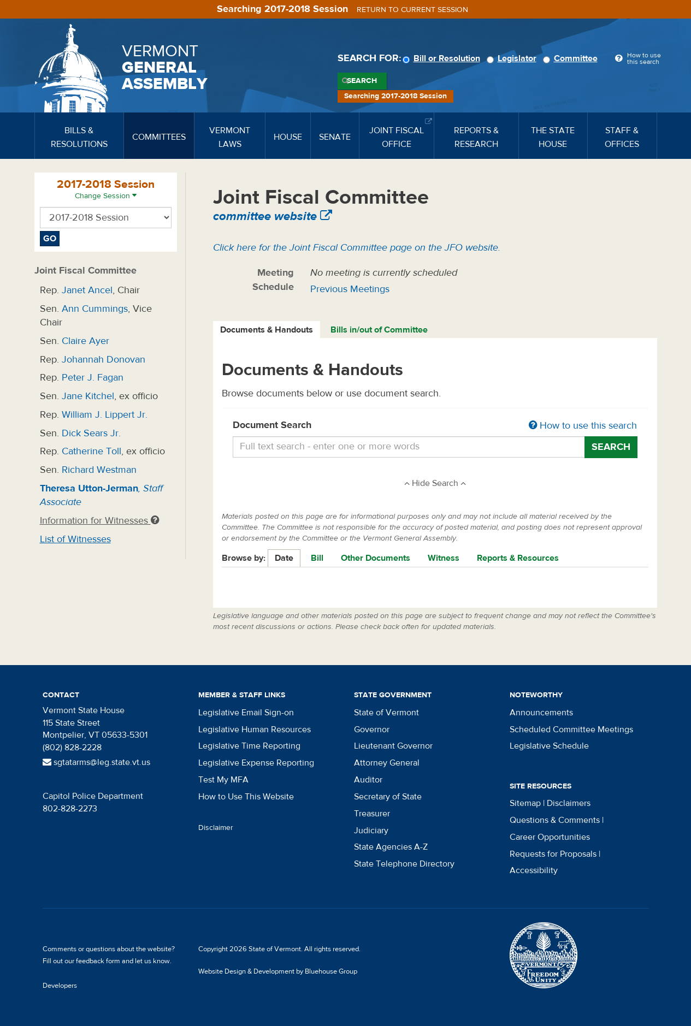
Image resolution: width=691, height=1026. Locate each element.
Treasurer (372, 813)
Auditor (368, 779)
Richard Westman (99, 470)
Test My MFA (223, 779)
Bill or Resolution (443, 58)
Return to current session (412, 10)
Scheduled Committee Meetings (571, 729)
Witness (443, 558)
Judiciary (371, 830)
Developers (60, 985)
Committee (572, 58)
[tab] (267, 330)
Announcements (541, 712)
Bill (317, 558)
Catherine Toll (91, 451)
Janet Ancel (87, 290)
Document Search (435, 426)
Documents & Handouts (266, 329)
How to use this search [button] (583, 425)
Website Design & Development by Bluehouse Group (277, 971)
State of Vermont (386, 712)
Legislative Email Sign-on (246, 712)
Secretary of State (388, 796)
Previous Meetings (349, 289)
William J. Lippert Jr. (104, 414)
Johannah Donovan (103, 359)
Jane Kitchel (88, 396)
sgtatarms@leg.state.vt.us (96, 762)
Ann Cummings (95, 309)
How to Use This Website (246, 796)
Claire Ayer (85, 341)
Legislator (513, 58)
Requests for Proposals (553, 854)
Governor (371, 729)
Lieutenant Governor (393, 745)
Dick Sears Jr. (91, 433)
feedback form (98, 961)
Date (284, 558)
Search (362, 81)
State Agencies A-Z (391, 846)
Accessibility (534, 870)
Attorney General (387, 762)
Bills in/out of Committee (379, 329)
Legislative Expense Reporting (256, 762)
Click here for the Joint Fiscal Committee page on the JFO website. (356, 247)
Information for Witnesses (99, 520)
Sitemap (525, 803)
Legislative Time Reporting (249, 745)
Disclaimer (215, 828)
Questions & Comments (555, 820)
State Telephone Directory (404, 863)
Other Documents (375, 558)
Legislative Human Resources (254, 729)
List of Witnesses (75, 539)
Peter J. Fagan (92, 377)
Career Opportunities (550, 837)
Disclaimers (568, 803)
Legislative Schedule (549, 745)
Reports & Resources (518, 558)
